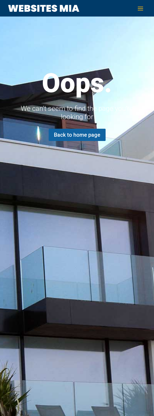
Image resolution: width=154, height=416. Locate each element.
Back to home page (77, 135)
